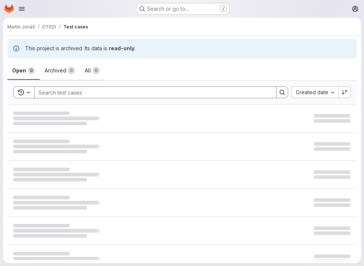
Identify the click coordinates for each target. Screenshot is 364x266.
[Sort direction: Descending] (345, 92)
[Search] (152, 92)
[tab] (23, 70)
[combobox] (315, 92)
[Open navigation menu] (22, 9)
